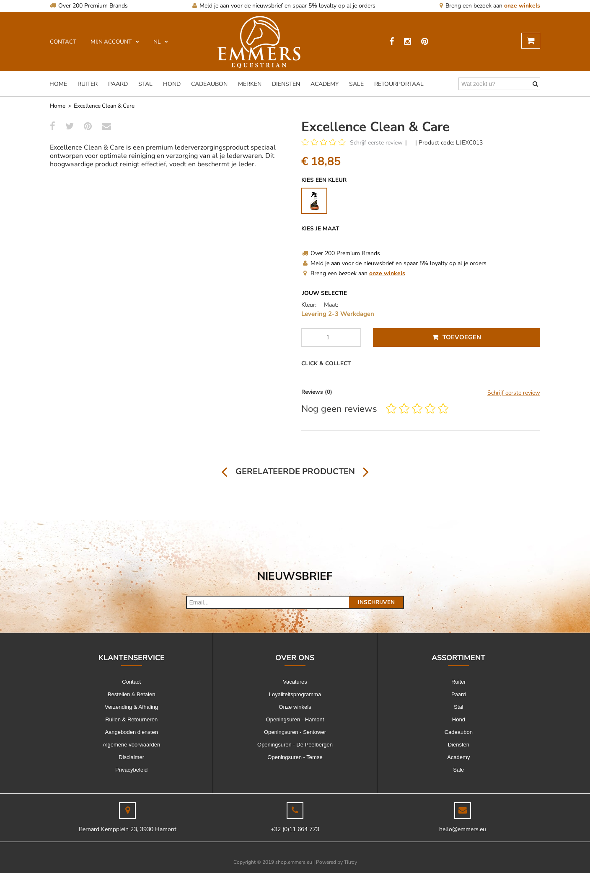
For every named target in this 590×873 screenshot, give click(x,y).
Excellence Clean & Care (104, 106)
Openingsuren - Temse (294, 757)
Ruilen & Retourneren (131, 719)
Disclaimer (131, 757)
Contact (131, 682)
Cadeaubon (209, 84)
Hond (172, 84)
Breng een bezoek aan (490, 6)
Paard (118, 84)
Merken (249, 84)
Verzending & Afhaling (131, 707)
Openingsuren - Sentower (295, 732)
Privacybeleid (131, 770)
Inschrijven (376, 602)
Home (58, 84)
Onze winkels (295, 707)
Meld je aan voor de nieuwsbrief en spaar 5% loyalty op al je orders (283, 6)
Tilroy (350, 862)
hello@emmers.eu (462, 829)
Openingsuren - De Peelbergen (295, 744)
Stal (145, 84)
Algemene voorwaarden (131, 744)
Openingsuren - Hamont (295, 719)
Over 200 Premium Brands (89, 6)
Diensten (286, 84)
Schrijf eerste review (376, 143)
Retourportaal (399, 84)
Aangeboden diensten (131, 732)
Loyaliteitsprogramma (295, 694)
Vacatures (295, 682)
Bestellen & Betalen (131, 694)
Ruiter (88, 84)
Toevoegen (456, 337)
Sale (356, 84)
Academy (325, 84)
